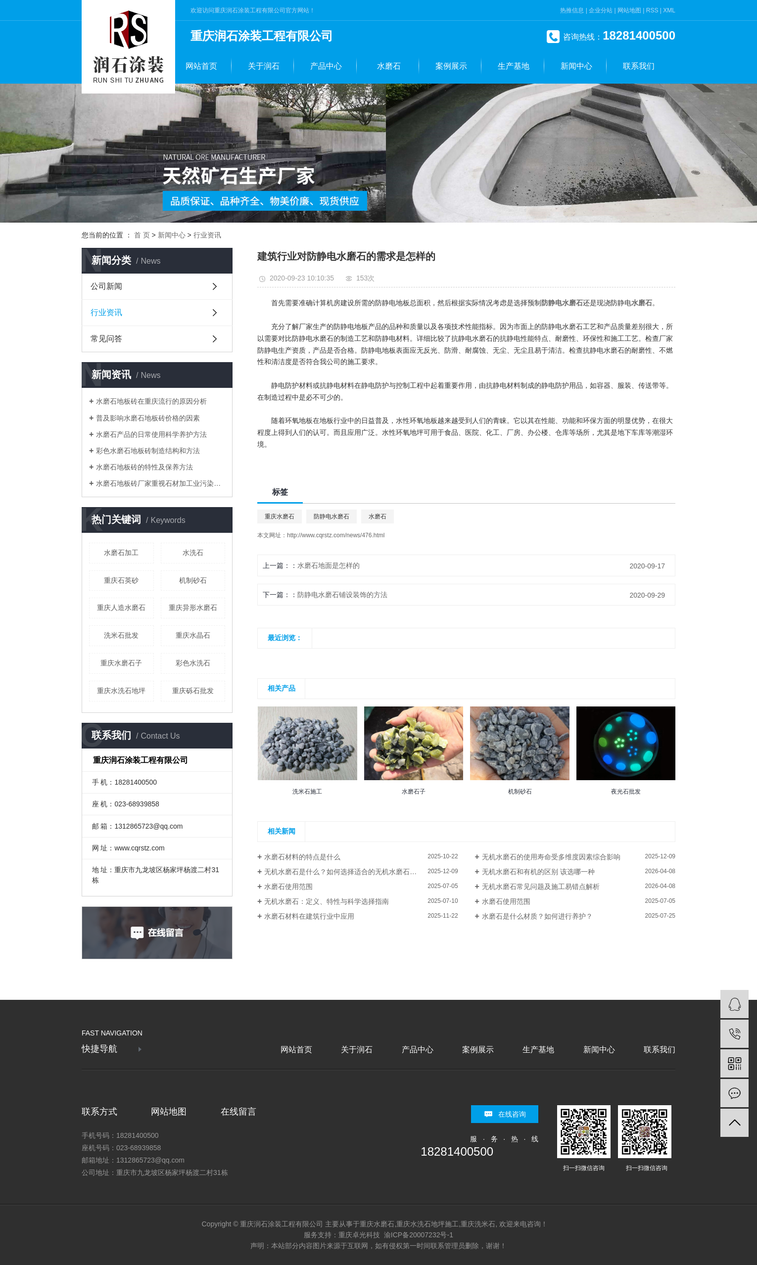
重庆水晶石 (193, 635)
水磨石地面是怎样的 (328, 565)
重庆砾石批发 (193, 691)
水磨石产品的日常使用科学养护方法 (151, 434)
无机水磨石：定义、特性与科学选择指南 (326, 901)
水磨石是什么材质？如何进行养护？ (537, 916)
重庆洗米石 (478, 1224)
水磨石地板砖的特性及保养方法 (144, 467)
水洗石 (193, 553)
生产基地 (513, 66)
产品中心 (326, 66)
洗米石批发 (121, 635)
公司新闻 (106, 286)
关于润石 (264, 66)
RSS (652, 10)
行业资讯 (207, 235)
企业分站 (601, 10)
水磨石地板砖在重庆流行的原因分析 (151, 401)
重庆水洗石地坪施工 (427, 1224)
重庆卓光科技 (359, 1235)
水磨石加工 (121, 553)
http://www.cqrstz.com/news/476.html (335, 535)
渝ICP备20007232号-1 (418, 1235)
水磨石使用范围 (288, 886)
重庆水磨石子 (121, 663)
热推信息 (572, 10)
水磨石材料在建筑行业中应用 (309, 916)
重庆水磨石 (279, 516)
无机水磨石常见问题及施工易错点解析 (541, 886)
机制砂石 (193, 580)
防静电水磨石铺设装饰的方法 (342, 595)
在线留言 (238, 1112)
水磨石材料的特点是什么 (302, 857)
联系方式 (99, 1112)
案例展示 (451, 66)
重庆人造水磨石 (121, 607)
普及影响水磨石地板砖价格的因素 (148, 418)
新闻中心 (576, 66)
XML (669, 10)
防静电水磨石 (331, 516)
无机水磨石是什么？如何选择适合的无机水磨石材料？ (347, 872)
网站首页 (201, 66)
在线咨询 (512, 1114)
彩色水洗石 (193, 663)
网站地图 (629, 10)
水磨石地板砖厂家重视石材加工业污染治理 (160, 483)
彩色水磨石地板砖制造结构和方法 (148, 451)
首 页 (142, 235)
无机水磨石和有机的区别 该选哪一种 (538, 872)
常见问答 (106, 338)
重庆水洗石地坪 (121, 691)
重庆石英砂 (121, 580)
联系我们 (639, 66)
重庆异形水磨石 (193, 607)
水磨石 (389, 66)
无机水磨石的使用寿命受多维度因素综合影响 (551, 857)
